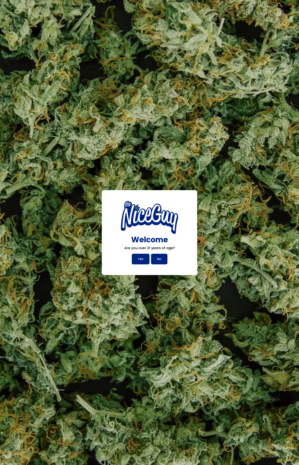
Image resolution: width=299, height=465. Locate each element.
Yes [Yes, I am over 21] (140, 259)
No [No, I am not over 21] (159, 259)
